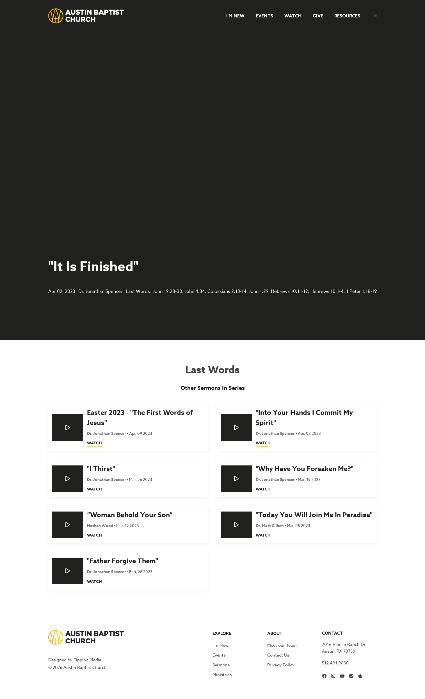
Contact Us (278, 655)
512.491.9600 (335, 663)
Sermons (221, 665)
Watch (292, 16)
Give (318, 16)
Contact (332, 633)
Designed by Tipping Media (74, 660)
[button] (373, 16)
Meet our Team (282, 645)
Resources (347, 16)
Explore (221, 633)
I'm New (235, 16)
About (274, 633)
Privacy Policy (280, 665)
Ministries (222, 675)
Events (264, 16)
